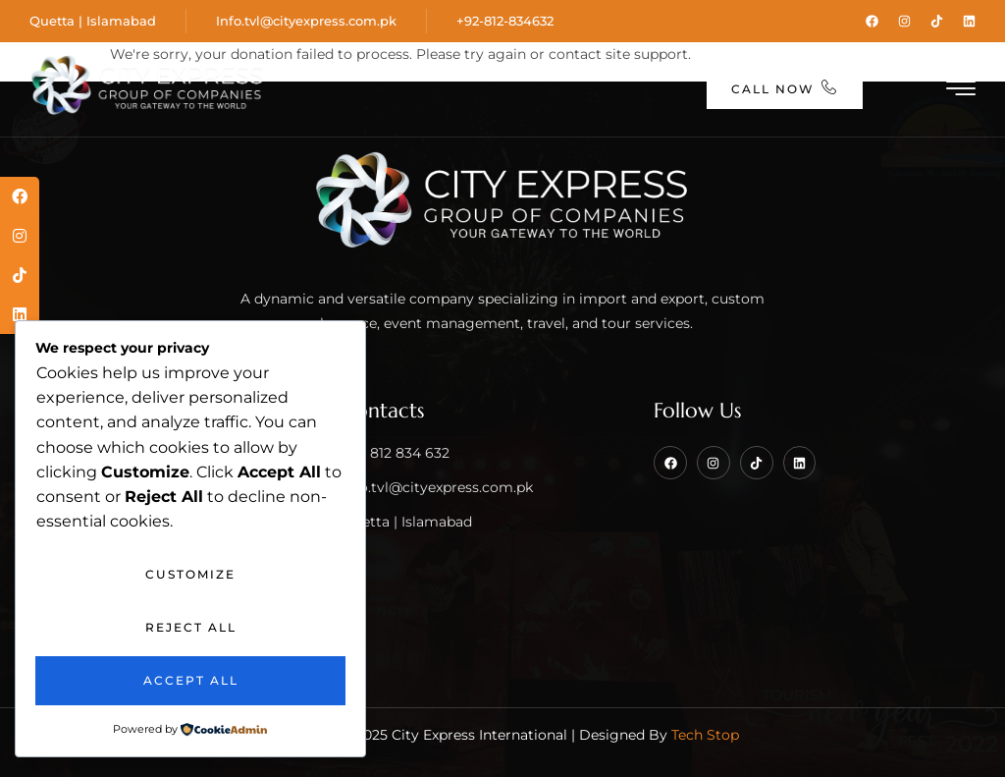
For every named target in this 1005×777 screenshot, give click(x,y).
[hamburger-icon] (962, 91)
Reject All (191, 627)
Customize (190, 574)
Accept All (190, 680)
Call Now (784, 88)
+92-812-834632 (505, 20)
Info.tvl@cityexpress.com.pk (306, 20)
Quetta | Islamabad (92, 20)
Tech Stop (705, 735)
